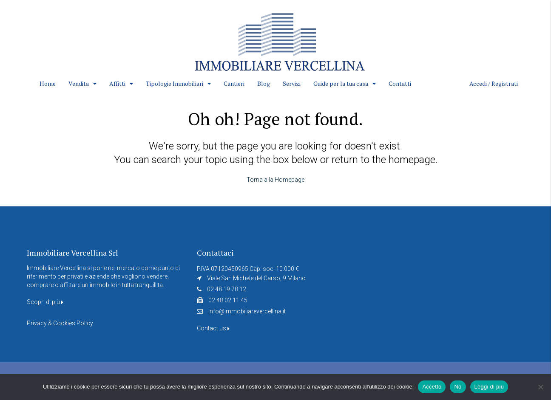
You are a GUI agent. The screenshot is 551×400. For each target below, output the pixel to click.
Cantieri (234, 83)
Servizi (292, 83)
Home (48, 83)
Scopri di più (45, 302)
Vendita (78, 83)
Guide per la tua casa (340, 83)
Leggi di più (489, 386)
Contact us (213, 328)
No (457, 386)
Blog (263, 83)
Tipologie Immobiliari (174, 83)
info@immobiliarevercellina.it (247, 311)
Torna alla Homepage (275, 179)
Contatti (400, 83)
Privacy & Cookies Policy (60, 323)
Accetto (431, 386)
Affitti (117, 83)
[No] (540, 387)
